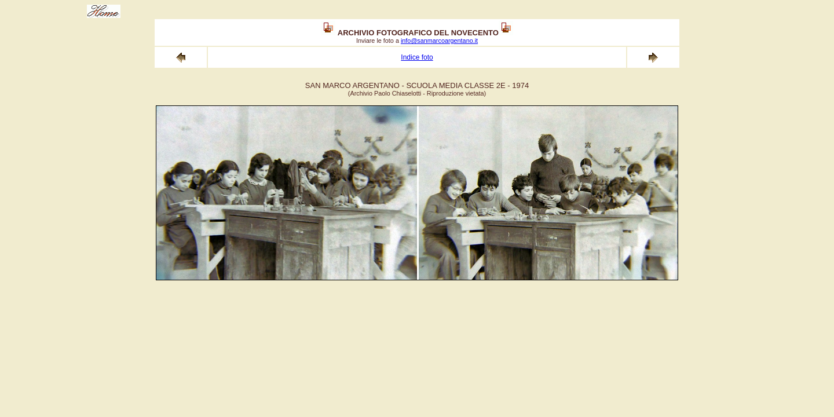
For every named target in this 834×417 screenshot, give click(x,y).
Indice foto (417, 57)
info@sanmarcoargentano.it (439, 40)
